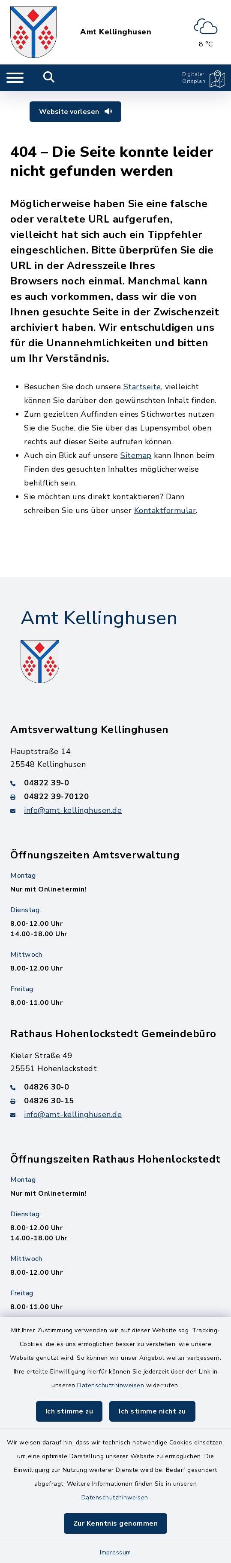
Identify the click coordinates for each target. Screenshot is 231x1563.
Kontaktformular (165, 510)
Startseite (142, 387)
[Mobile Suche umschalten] (49, 77)
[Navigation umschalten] (15, 77)
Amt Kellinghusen (115, 32)
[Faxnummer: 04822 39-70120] (115, 796)
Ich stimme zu (69, 1411)
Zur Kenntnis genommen (115, 1523)
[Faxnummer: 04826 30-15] (115, 1101)
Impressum (115, 1552)
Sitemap (136, 455)
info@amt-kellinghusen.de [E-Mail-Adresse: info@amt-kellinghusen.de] (73, 810)
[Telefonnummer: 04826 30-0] (115, 1087)
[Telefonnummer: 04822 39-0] (115, 783)
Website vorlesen (75, 111)
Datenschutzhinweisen (110, 1385)
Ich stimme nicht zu (152, 1411)
